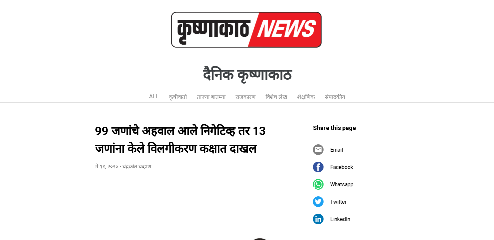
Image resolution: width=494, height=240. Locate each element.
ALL (154, 96)
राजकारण (245, 97)
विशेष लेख (276, 97)
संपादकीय (335, 97)
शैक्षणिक (306, 97)
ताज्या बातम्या (211, 97)
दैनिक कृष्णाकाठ (247, 74)
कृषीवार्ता (178, 97)
